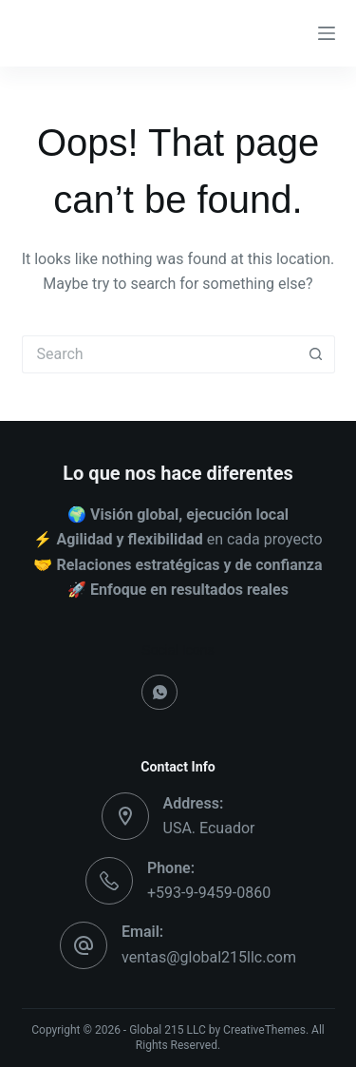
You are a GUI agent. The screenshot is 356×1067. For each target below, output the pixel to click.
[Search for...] (159, 354)
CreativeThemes (264, 1030)
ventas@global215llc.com (209, 957)
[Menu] (326, 33)
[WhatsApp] (159, 693)
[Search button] (316, 354)
